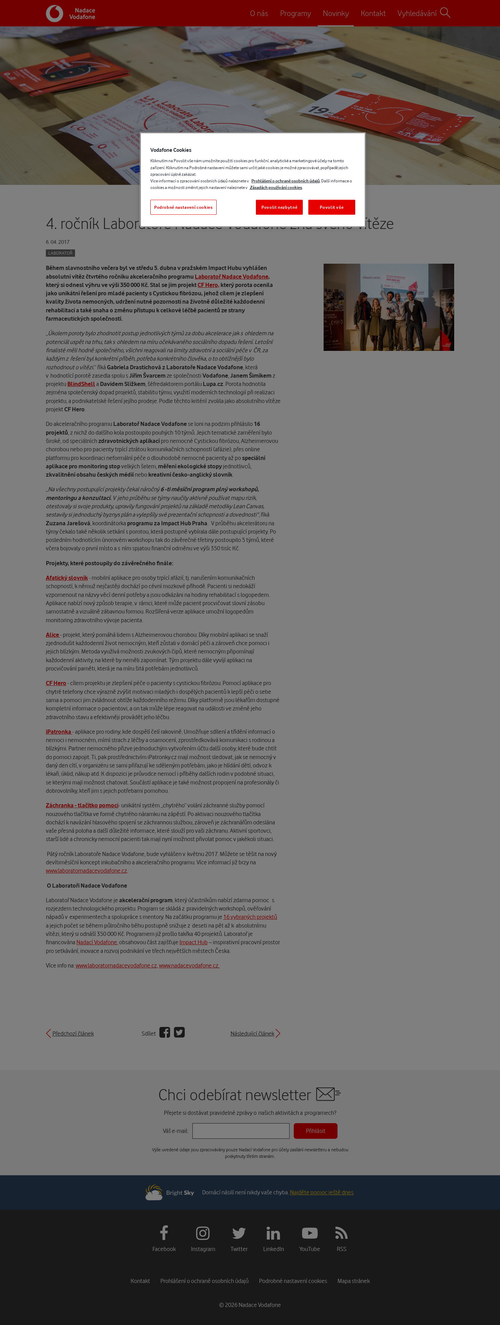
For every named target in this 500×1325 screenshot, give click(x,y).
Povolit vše (331, 207)
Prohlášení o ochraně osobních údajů (285, 180)
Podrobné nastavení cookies (183, 207)
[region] (253, 179)
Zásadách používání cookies (275, 187)
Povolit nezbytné (279, 207)
